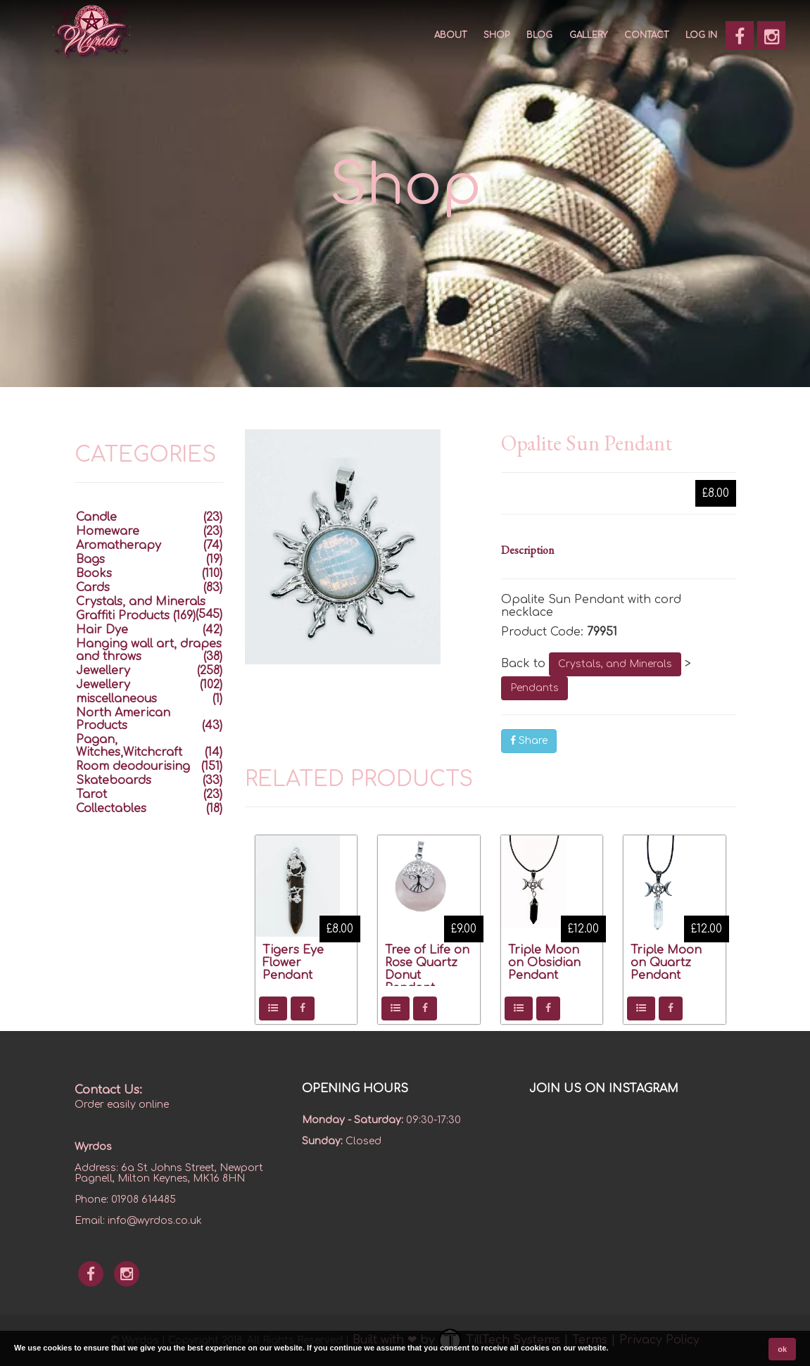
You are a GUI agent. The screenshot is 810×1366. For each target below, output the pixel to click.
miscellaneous (116, 699)
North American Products (123, 719)
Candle (96, 517)
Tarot (91, 794)
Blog (539, 35)
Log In (701, 35)
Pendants (534, 688)
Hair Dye (102, 630)
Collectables (111, 808)
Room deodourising (133, 766)
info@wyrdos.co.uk (155, 1220)
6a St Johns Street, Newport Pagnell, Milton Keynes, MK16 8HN (169, 1173)
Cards (93, 587)
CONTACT (646, 35)
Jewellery (103, 670)
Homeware (107, 531)
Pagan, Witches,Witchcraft (129, 746)
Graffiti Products (123, 615)
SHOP (496, 35)
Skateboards (113, 780)
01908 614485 (143, 1199)
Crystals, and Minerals (615, 664)
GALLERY (588, 35)
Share (529, 740)
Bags (90, 559)
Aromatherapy (118, 545)
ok (782, 1349)
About (450, 35)
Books (94, 573)
